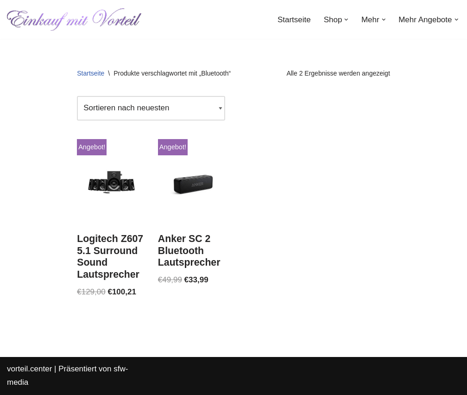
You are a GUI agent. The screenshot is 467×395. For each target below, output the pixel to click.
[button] (346, 20)
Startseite (294, 19)
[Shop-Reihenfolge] (151, 108)
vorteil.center (29, 368)
